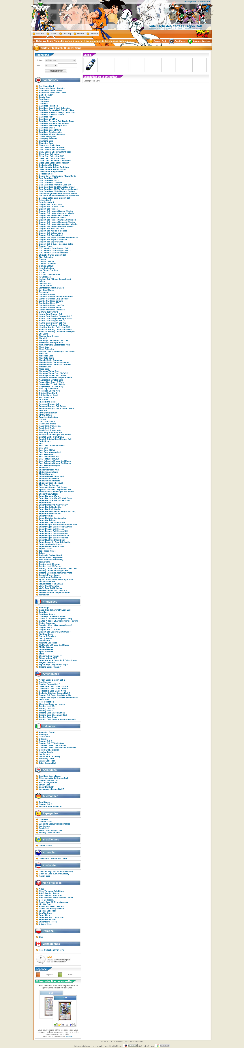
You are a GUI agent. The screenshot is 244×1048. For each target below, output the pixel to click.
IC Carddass (45, 277)
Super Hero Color (47, 919)
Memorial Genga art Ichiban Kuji (54, 345)
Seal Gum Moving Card (50, 452)
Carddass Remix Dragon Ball (53, 125)
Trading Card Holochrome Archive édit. (57, 719)
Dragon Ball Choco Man (50, 204)
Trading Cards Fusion (49, 832)
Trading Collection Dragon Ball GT (55, 570)
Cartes (53, 33)
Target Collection (47, 662)
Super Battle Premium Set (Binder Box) (57, 511)
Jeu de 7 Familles (47, 636)
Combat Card (45, 822)
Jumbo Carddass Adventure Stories (56, 296)
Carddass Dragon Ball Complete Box (56, 110)
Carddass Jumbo (47, 614)
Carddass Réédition (48, 106)
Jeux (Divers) (45, 638)
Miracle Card (45, 367)
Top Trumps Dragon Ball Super (53, 665)
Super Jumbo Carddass (50, 544)
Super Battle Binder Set (50, 507)
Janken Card (45, 283)
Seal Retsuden (46, 454)
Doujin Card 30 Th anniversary (53, 902)
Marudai (43, 338)
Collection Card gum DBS (51, 171)
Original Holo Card (48, 393)
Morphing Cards (46, 758)
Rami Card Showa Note (50, 430)
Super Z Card (45, 549)
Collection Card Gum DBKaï (52, 169)
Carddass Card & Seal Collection (54, 108)
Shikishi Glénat (46, 647)
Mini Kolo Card (46, 356)
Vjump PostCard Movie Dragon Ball (56, 579)
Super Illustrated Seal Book (52, 540)
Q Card (42, 419)
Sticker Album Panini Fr (50, 656)
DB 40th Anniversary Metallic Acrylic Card (59, 196)
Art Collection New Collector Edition (56, 898)
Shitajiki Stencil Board (49, 481)
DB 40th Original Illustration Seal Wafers (58, 193)
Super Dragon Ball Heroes (51, 529)
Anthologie (44, 608)
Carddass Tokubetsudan (50, 132)
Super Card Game (47, 520)
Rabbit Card (44, 876)
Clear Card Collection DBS (51, 156)
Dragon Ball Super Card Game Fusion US (58, 697)
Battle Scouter (46, 95)
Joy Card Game (46, 290)
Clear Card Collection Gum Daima (55, 161)
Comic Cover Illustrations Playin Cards (57, 176)
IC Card (42, 272)
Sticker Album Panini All (50, 806)
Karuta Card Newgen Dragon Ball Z (55, 318)
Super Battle (45, 503)
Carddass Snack (47, 128)
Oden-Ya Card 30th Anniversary (54, 874)
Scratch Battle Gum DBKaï (51, 437)
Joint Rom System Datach (51, 288)
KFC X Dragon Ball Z (49, 782)
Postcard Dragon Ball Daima (52, 406)
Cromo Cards (45, 845)
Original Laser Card (48, 395)
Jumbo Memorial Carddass (52, 310)
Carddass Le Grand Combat (52, 616)
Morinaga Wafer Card (49, 371)
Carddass (43, 103)
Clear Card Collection (49, 154)
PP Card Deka (45, 415)
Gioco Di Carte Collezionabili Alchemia (57, 748)
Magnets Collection (48, 643)
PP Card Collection (48, 413)
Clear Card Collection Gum (52, 158)
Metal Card (44, 347)
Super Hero (44, 915)
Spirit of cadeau (46, 651)
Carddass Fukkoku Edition (51, 114)
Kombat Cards (46, 752)
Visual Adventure (47, 581)
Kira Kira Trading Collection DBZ (54, 327)
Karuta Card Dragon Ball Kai (52, 323)
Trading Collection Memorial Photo (55, 573)
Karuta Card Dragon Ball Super (54, 325)
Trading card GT (46, 710)
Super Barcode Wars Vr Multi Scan (55, 498)
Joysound (43, 292)
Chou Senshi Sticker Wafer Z (52, 150)
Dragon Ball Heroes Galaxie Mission (56, 211)
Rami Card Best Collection (51, 906)
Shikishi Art (44, 467)
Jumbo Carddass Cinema (51, 301)
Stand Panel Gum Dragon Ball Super (56, 492)
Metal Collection (46, 349)
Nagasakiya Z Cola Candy (51, 386)
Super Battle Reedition (50, 513)
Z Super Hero (45, 924)
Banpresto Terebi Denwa (50, 90)
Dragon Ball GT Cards (49, 630)
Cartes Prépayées (47, 136)
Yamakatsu (44, 595)
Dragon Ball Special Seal (51, 235)
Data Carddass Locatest (50, 182)
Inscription (190, 1)
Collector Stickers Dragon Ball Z (54, 693)
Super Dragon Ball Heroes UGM (54, 535)
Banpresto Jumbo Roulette (52, 88)
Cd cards (43, 739)
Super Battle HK (46, 787)
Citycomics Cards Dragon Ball (53, 778)
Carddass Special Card (50, 130)
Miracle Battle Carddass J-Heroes (55, 364)
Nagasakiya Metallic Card (51, 380)
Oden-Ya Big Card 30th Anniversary (56, 871)
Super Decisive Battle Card (52, 522)
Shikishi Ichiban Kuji (49, 470)
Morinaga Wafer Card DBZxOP (53, 373)
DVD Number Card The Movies (53, 253)
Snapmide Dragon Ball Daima (53, 487)
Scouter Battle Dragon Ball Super (55, 435)
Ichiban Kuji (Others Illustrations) (55, 279)
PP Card (43, 410)
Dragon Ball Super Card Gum (53, 239)
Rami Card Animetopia (50, 426)
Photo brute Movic (48, 402)
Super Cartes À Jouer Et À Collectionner (58, 660)
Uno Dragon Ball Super (50, 577)
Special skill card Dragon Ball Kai (55, 489)
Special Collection (47, 911)
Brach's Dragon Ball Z (49, 684)
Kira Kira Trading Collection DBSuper (57, 332)
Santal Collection (47, 761)
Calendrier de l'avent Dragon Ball (55, 610)
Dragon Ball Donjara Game (51, 207)
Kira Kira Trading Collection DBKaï (55, 329)
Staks (41, 654)
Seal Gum (43, 448)
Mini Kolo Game (46, 358)
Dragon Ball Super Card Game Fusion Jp (58, 237)
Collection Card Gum (49, 165)
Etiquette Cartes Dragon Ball (52, 255)
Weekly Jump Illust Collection (53, 590)
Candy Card (44, 97)
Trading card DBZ (47, 708)
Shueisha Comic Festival (51, 483)
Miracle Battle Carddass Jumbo (54, 362)
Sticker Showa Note (48, 494)
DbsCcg (67, 33)
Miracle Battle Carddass (50, 360)
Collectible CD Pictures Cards (53, 858)
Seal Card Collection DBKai (52, 446)
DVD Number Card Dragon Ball (53, 248)
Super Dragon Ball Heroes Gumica (55, 527)
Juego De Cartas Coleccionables (54, 824)
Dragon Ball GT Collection (51, 743)
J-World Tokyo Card (48, 312)
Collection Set (45, 174)
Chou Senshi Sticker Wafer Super (55, 152)
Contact (94, 33)
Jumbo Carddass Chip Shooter (53, 299)
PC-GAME (43, 399)
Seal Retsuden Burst (49, 456)
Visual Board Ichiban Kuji (51, 584)
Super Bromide (46, 516)
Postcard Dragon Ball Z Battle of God (56, 408)
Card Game (44, 99)
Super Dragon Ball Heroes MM (53, 538)
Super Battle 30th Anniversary (53, 505)
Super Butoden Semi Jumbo (52, 518)
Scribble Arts (45, 441)
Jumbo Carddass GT (49, 303)
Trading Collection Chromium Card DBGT (58, 568)
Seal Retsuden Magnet (49, 465)
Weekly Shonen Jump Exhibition (54, 592)
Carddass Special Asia (50, 776)
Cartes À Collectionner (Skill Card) (55, 619)
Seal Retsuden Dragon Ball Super (55, 463)
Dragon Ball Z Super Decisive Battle (56, 244)
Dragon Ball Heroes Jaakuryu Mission (57, 213)
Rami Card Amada (47, 424)
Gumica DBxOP (46, 261)
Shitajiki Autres (46, 474)
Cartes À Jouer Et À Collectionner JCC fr (58, 621)
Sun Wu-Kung (45, 913)
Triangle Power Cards (49, 575)
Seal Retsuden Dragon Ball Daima (55, 461)
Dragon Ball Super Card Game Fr (54, 632)
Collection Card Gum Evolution (54, 167)
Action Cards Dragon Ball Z (52, 680)
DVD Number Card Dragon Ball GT (55, 250)
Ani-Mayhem (45, 682)
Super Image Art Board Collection (55, 542)
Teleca (42, 553)
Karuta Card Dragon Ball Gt (52, 321)
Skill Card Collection (49, 485)
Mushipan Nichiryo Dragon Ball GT (55, 378)
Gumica (42, 259)
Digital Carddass (47, 623)
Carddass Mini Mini (48, 119)
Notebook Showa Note (49, 391)
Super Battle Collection (50, 509)
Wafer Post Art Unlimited (51, 588)
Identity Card (45, 904)
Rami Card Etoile (47, 428)
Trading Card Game (48, 717)
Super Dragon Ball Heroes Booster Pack (58, 524)
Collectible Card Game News (52, 691)
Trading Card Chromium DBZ (53, 715)
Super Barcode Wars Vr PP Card (54, 500)
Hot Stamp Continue (48, 270)
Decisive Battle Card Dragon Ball (54, 198)
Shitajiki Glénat (46, 649)
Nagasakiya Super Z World (51, 382)
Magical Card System (49, 336)
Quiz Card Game (47, 421)
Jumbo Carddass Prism (50, 307)
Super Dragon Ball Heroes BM (53, 533)
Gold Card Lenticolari (49, 750)
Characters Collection (49, 145)
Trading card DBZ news (50, 566)
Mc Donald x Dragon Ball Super (54, 645)
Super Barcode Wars (49, 496)
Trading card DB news (49, 564)
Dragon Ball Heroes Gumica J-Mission (57, 222)
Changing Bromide (48, 139)
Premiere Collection (48, 417)
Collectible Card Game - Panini (53, 689)
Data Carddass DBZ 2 (49, 180)
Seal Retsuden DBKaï (49, 459)
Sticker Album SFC (48, 658)
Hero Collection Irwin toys (51, 950)
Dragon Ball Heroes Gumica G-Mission (57, 220)
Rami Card (44, 828)
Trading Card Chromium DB (52, 713)
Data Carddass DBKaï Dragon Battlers (57, 191)
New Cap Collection (48, 389)
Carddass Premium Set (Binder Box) (56, 121)
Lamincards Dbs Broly (49, 756)
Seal (41, 443)
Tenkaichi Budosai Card (50, 555)
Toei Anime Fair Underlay (51, 560)
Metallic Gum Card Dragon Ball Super (57, 351)
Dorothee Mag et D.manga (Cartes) (55, 625)
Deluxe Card (45, 200)
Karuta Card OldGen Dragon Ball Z (55, 316)
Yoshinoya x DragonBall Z (51, 789)
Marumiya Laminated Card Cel (53, 340)
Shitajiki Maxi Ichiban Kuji (51, 476)
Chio (41, 937)
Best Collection (46, 900)
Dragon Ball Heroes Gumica (52, 218)
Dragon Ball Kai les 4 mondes (53, 231)
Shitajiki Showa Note (49, 478)
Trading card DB (47, 706)
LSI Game (43, 334)
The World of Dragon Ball (51, 557)
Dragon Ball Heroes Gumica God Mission (58, 224)
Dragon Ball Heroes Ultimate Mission (56, 226)
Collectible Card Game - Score (53, 686)
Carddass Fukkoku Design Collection (56, 112)
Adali (41, 889)
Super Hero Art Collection (51, 917)
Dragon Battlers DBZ (49, 780)
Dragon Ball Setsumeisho (51, 233)
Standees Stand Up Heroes (52, 704)
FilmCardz (44, 699)
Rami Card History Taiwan (51, 908)
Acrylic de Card (46, 86)
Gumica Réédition (47, 264)
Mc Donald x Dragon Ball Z (51, 342)
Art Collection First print (50, 895)
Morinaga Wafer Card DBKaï (52, 375)
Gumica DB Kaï (46, 266)
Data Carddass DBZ (48, 178)
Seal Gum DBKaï (47, 450)
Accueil (40, 33)
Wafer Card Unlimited (49, 586)
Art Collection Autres (49, 893)
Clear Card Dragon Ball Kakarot (54, 163)
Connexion (204, 1)
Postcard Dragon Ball (49, 404)
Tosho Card (44, 562)
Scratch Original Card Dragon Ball (55, 439)
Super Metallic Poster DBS (51, 546)
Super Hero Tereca (48, 922)
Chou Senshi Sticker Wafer (52, 147)
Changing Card (46, 141)
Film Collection (46, 257)
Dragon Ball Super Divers (51, 242)
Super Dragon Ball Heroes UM (53, 531)
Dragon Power (46, 246)
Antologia (43, 734)
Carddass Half (45, 117)
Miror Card (44, 369)
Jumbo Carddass (47, 294)
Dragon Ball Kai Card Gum (51, 228)
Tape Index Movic (47, 551)
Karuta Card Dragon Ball (50, 314)
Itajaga (42, 281)
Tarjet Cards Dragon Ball (50, 830)
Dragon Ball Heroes (48, 209)
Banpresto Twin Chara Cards (52, 93)
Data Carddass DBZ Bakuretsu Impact (57, 187)
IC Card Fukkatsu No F (50, 275)
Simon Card (44, 785)
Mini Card (43, 353)
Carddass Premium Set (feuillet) (54, 123)
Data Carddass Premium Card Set (55, 185)
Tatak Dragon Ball (47, 763)
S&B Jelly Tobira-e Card (50, 432)
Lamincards (44, 640)
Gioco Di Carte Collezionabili (52, 745)
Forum (80, 33)
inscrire (69, 1036)
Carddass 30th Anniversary (52, 134)
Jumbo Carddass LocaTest (52, 305)
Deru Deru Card (46, 202)
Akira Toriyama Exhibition (51, 891)
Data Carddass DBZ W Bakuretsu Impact (58, 189)
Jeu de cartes (45, 285)
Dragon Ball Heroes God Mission (54, 215)
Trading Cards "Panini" (50, 667)
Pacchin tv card (46, 397)
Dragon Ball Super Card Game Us (55, 695)
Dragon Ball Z (45, 627)
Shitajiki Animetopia (48, 472)
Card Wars (44, 101)
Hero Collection (46, 268)
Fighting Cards (46, 634)
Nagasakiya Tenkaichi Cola (52, 384)
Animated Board (47, 732)
